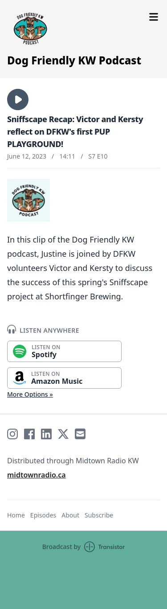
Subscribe (99, 515)
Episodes (43, 515)
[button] (18, 99)
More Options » (30, 394)
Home (16, 515)
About (70, 515)
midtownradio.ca (36, 475)
